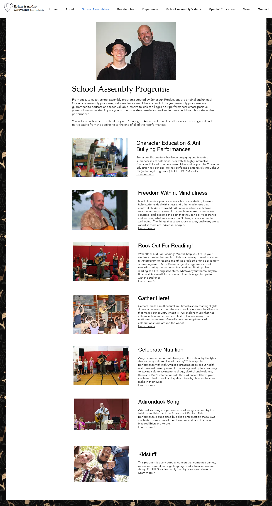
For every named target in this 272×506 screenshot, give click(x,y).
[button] (126, 9)
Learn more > (146, 228)
